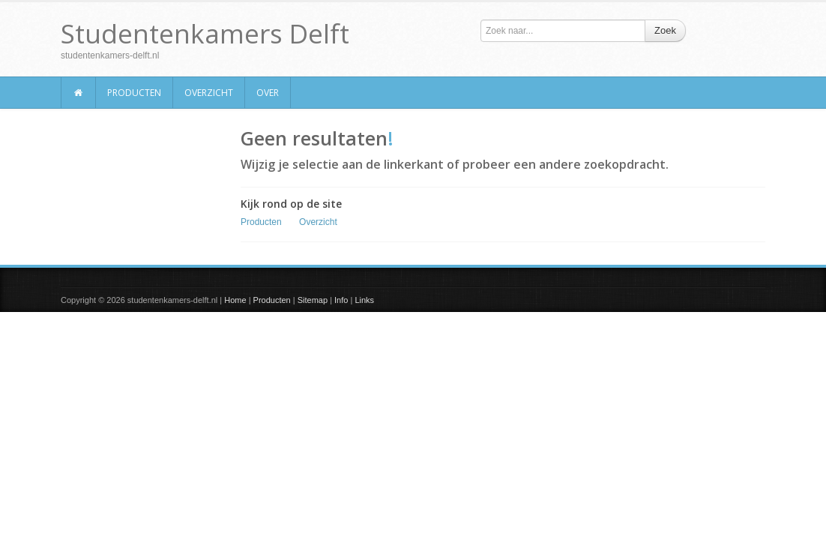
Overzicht (208, 92)
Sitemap (313, 300)
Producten (134, 92)
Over (267, 92)
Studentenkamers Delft (205, 33)
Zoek (665, 30)
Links (364, 300)
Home (235, 300)
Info (341, 300)
